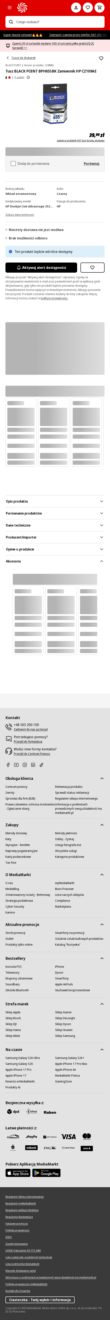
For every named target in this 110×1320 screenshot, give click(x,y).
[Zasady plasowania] (16, 1244)
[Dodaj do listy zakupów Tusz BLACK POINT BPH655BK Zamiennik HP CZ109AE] (101, 58)
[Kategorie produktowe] (69, 857)
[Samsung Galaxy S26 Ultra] (22, 1058)
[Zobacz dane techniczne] (19, 214)
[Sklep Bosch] (13, 1018)
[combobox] (58, 22)
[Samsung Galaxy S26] (19, 1064)
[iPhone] (59, 967)
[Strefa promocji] (15, 933)
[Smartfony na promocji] (69, 933)
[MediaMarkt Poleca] (67, 1075)
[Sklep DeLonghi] (65, 1018)
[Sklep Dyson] (63, 1024)
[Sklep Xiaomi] (63, 1012)
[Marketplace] (63, 906)
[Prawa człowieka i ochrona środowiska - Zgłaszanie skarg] (30, 806)
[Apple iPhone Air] (65, 1070)
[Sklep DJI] (11, 1024)
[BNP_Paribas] (49, 1136)
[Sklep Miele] (12, 1036)
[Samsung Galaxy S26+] (69, 1058)
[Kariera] (10, 912)
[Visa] (68, 1136)
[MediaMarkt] (38, 8)
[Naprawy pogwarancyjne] (21, 851)
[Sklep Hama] (13, 1030)
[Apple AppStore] (18, 1173)
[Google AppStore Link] (46, 1173)
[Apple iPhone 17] (15, 1075)
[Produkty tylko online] (19, 944)
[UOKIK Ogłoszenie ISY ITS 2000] (23, 1250)
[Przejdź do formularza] (28, 741)
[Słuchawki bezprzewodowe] (72, 990)
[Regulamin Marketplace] (19, 1217)
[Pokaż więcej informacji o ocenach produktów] (28, 77)
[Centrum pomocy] (16, 787)
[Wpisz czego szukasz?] (11, 22)
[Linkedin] (35, 764)
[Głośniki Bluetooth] (17, 990)
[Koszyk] (99, 8)
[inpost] (31, 1111)
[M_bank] (31, 1147)
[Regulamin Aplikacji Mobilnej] (22, 1210)
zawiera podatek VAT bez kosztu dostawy (81, 140)
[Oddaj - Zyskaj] (64, 839)
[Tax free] (10, 863)
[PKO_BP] (13, 1147)
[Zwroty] (9, 793)
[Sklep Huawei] (63, 1030)
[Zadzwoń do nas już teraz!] (31, 729)
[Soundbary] (12, 984)
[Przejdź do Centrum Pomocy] (32, 754)
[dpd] (13, 1111)
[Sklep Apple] (13, 1012)
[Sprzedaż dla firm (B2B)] (20, 798)
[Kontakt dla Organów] (17, 1291)
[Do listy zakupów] (88, 8)
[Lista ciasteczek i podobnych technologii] (28, 1257)
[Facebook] (9, 764)
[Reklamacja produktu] (69, 787)
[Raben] (49, 1112)
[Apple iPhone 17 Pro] (18, 1070)
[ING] (49, 1147)
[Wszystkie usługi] (66, 851)
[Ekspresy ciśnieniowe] (19, 978)
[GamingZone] (63, 1081)
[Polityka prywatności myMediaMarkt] (26, 1284)
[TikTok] (43, 764)
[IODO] (8, 1237)
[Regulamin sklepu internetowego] (76, 798)
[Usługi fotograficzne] (68, 845)
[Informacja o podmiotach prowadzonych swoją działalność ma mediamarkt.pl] (80, 808)
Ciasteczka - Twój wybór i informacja (40, 1299)
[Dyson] (59, 972)
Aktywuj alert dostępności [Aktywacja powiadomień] (41, 268)
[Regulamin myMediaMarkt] (20, 1203)
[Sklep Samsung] (65, 1036)
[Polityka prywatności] (17, 1230)
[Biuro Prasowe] (64, 889)
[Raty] (8, 839)
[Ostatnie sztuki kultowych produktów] (79, 939)
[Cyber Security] (14, 906)
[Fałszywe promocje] (16, 1223)
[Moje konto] (76, 8)
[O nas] (9, 883)
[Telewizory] (12, 972)
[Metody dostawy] (16, 833)
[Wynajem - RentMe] (17, 845)
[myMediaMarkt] (64, 883)
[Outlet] (9, 939)
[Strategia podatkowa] (19, 901)
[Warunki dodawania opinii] (20, 1270)
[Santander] (86, 1148)
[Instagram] (26, 764)
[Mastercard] (86, 1136)
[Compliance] (62, 901)
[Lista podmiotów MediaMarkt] (22, 1264)
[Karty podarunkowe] (18, 857)
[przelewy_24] (13, 1136)
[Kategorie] (9, 7)
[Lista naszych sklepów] (69, 895)
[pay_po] (31, 1136)
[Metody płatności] (66, 833)
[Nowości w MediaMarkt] (20, 1081)
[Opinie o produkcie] (8, 77)
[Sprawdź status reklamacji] (72, 793)
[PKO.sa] (68, 1147)
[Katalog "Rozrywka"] (67, 944)
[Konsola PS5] (13, 967)
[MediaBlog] (12, 889)
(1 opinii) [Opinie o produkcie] (19, 77)
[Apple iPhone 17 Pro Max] (71, 1064)
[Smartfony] (62, 978)
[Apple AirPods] (64, 984)
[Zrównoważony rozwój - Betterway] (27, 895)
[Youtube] (18, 764)
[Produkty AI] (13, 1087)
